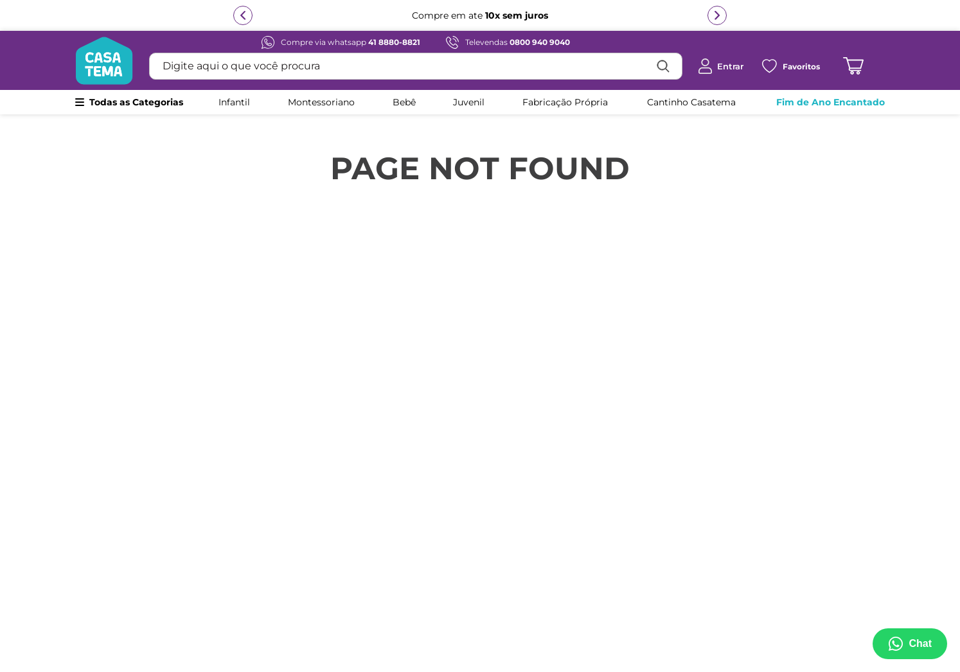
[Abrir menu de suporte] (910, 643)
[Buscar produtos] (663, 66)
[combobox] (415, 66)
